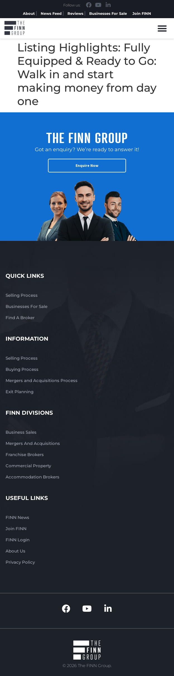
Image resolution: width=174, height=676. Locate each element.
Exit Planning (19, 391)
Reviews (75, 13)
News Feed (51, 13)
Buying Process (22, 369)
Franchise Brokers (25, 454)
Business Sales (21, 432)
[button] (162, 28)
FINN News (17, 517)
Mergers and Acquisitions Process (42, 380)
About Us (15, 551)
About (29, 13)
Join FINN (141, 13)
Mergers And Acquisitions (33, 443)
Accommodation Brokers (32, 477)
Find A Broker (20, 317)
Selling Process (22, 295)
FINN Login (18, 539)
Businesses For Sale (108, 13)
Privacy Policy (20, 562)
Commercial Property (28, 465)
